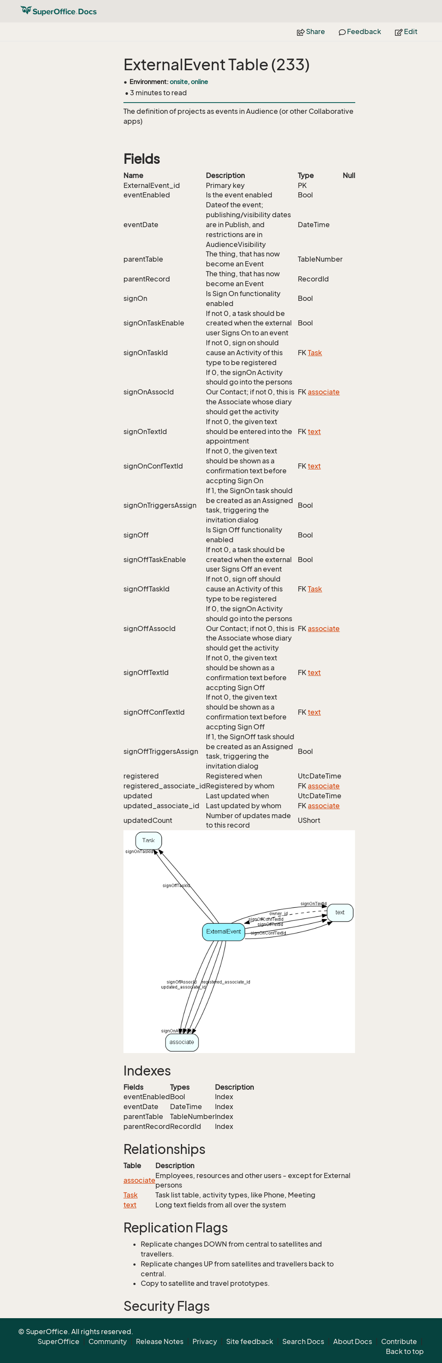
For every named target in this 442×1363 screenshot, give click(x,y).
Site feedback (249, 1341)
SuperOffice (58, 1341)
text (314, 431)
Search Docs (303, 1341)
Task (315, 352)
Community (107, 1341)
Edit (406, 31)
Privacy (205, 1341)
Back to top (405, 1351)
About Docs (352, 1341)
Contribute (399, 1341)
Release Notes (159, 1341)
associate (324, 392)
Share (311, 31)
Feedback (360, 31)
